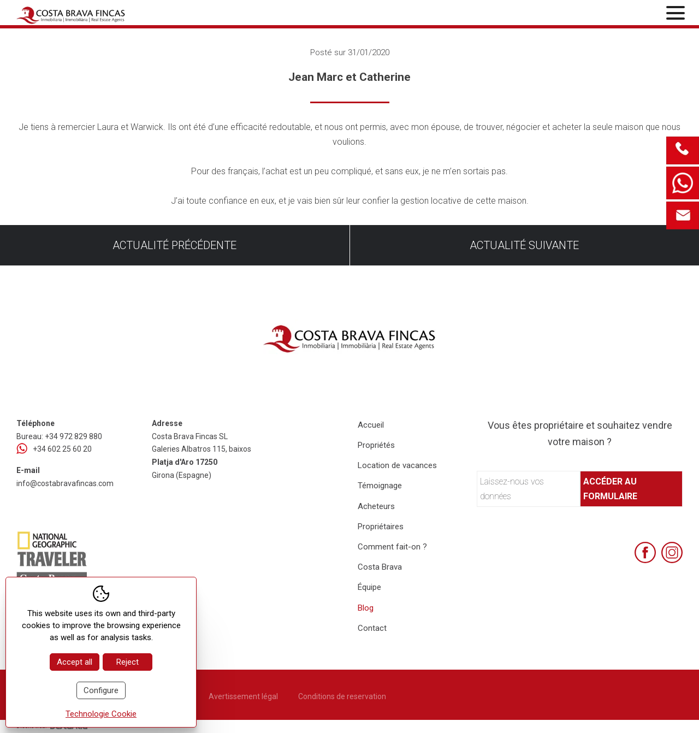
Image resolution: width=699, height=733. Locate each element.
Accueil (371, 425)
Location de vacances (397, 465)
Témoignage (380, 485)
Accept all (74, 662)
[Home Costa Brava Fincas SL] (126, 14)
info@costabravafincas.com (65, 483)
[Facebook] (645, 552)
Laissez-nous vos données (512, 488)
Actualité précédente (174, 245)
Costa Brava (380, 567)
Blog (366, 608)
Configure (101, 690)
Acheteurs (376, 506)
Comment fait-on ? (392, 547)
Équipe (369, 587)
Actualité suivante (524, 245)
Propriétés (376, 445)
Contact (372, 628)
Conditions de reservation (342, 696)
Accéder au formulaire (610, 488)
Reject (127, 662)
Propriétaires (381, 526)
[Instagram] (672, 552)
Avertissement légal (243, 696)
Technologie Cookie (101, 714)
